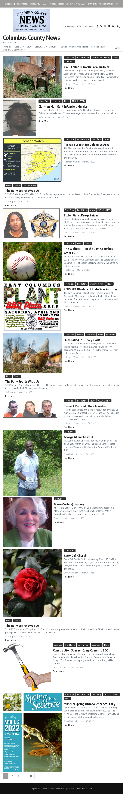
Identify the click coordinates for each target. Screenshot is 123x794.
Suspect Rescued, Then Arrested (85, 406)
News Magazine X (84, 789)
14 (31, 776)
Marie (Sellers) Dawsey (69, 504)
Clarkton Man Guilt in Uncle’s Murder (63, 106)
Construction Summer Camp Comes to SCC (80, 650)
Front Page (8, 47)
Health (95, 57)
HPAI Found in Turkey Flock (82, 340)
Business (58, 645)
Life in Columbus (97, 284)
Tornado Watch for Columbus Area (87, 144)
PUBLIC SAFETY (40, 47)
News (29, 47)
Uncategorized (29, 185)
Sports (64, 47)
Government (83, 57)
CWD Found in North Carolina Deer (87, 67)
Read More (69, 88)
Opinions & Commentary (14, 50)
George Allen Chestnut (78, 437)
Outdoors (69, 61)
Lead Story (19, 47)
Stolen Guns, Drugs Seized (81, 215)
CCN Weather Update (78, 47)
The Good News (97, 47)
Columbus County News (32, 37)
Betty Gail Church (75, 555)
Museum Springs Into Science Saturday (89, 704)
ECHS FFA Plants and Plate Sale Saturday (91, 289)
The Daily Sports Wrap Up (22, 190)
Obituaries (54, 47)
